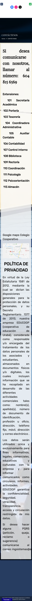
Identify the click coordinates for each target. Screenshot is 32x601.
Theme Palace (21, 599)
